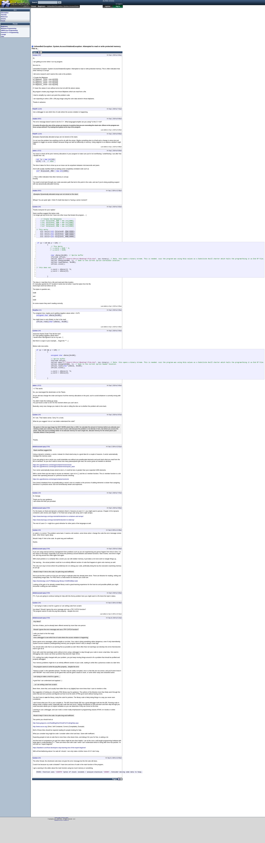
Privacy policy (64, 838)
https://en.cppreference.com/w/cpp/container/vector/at (51, 500)
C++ (15, 10)
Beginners (41, 6)
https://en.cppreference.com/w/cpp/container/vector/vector (52, 485)
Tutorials (4, 14)
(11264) (37, 109)
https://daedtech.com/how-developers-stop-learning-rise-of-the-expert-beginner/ (59, 768)
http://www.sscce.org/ (40, 747)
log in (118, 6)
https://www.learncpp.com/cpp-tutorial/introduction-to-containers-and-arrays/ (58, 537)
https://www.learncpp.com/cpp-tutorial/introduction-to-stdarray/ (53, 540)
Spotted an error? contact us (61, 841)
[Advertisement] (57, 25)
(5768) (41, 466)
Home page (58, 838)
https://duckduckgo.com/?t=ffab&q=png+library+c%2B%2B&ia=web (55, 601)
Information (5, 12)
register (107, 6)
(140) (37, 55)
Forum (33, 6)
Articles (3, 18)
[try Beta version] (108, 1)
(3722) (37, 150)
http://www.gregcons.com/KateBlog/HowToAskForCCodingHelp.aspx (56, 743)
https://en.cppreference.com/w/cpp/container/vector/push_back (54, 486)
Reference (4, 16)
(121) (37, 323)
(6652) (37, 118)
